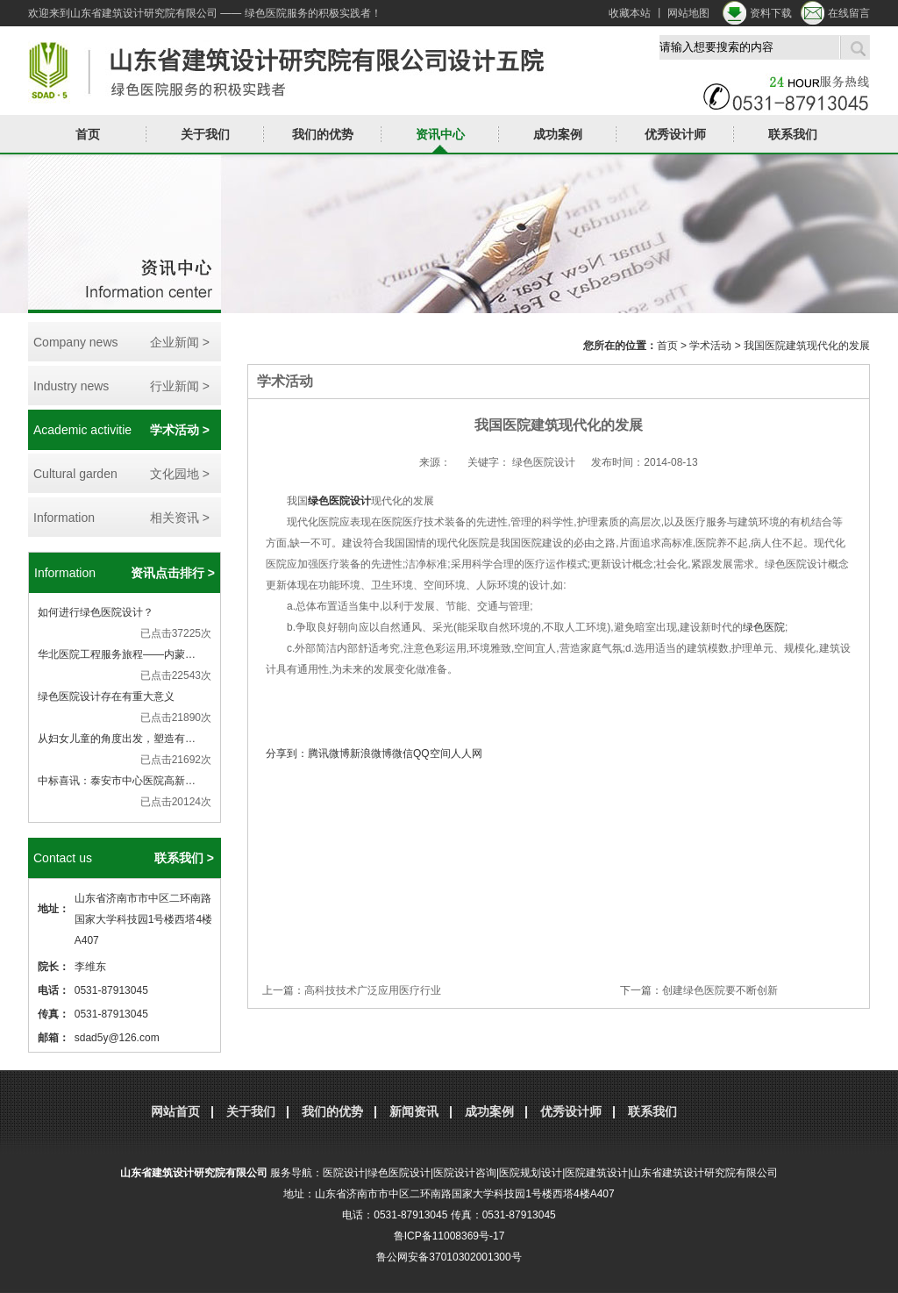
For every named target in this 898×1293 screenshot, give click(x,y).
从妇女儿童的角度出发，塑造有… (117, 738)
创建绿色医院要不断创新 (720, 990)
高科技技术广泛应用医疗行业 (372, 990)
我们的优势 (322, 134)
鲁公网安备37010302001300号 (448, 1257)
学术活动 (710, 345)
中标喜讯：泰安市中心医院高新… (117, 781)
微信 (402, 753)
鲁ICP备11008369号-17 (449, 1236)
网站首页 (175, 1111)
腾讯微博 (329, 753)
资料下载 (771, 13)
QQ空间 (432, 753)
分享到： (287, 753)
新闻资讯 (413, 1111)
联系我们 (792, 134)
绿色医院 (764, 627)
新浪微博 (371, 753)
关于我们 (205, 134)
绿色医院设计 (339, 501)
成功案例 (557, 134)
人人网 (466, 753)
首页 (87, 134)
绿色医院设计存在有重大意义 (106, 696)
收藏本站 (630, 13)
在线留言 (849, 13)
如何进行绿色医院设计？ (95, 612)
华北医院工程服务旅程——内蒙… (117, 654)
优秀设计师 (675, 134)
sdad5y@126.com (117, 1038)
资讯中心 (440, 134)
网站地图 (688, 13)
